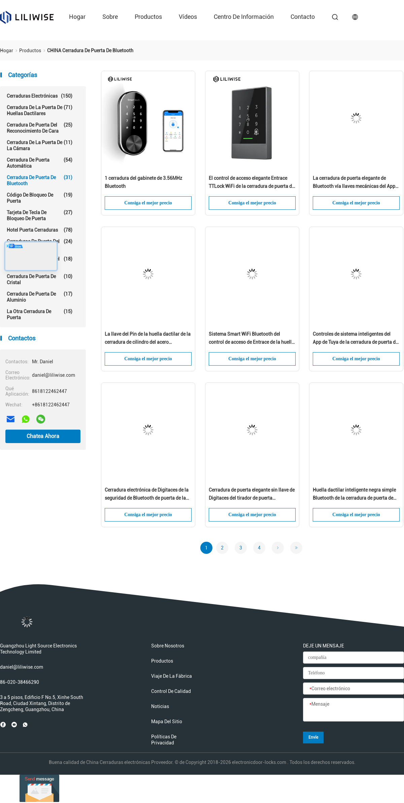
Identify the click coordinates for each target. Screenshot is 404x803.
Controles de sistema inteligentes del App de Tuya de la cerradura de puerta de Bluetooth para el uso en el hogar (355, 338)
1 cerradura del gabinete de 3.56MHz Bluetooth (143, 182)
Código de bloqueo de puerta (39, 198)
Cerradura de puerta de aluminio (39, 297)
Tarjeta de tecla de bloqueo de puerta (39, 215)
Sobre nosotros (167, 645)
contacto (303, 16)
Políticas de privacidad (163, 739)
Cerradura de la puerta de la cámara (39, 145)
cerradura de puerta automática (39, 163)
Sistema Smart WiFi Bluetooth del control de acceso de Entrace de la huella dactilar (251, 338)
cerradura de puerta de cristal (39, 279)
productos (148, 16)
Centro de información (244, 16)
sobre (110, 16)
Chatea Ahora (43, 436)
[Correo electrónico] (353, 689)
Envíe (313, 737)
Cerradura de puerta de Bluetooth (39, 180)
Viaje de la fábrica (171, 676)
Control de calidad (171, 691)
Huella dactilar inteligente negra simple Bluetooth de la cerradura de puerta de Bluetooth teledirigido (354, 494)
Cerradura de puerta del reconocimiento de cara (39, 128)
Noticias (160, 706)
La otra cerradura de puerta (39, 314)
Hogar (77, 16)
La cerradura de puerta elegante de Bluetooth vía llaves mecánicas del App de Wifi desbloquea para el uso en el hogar (354, 182)
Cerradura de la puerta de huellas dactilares (39, 110)
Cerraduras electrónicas (39, 96)
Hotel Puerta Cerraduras (39, 230)
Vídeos (188, 16)
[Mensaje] (353, 710)
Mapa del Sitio (166, 721)
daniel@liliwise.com (21, 667)
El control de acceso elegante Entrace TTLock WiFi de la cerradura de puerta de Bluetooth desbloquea (251, 182)
